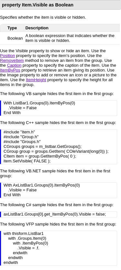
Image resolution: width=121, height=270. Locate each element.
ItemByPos (10, 70)
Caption (14, 65)
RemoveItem (12, 60)
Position (7, 55)
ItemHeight (36, 79)
